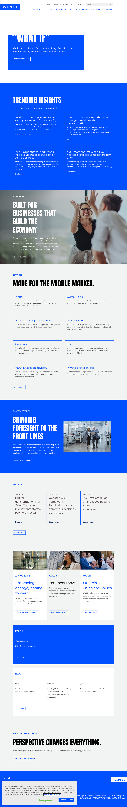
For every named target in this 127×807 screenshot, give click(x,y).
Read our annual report (27, 612)
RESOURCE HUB (88, 9)
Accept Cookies (66, 800)
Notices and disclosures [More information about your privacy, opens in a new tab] (52, 795)
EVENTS (99, 9)
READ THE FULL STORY (22, 461)
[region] (39, 793)
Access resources (21, 59)
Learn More (20, 522)
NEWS (56, 4)
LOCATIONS (64, 4)
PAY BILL (80, 4)
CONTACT (48, 4)
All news (20, 709)
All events (21, 657)
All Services (19, 387)
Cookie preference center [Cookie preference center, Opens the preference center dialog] (45, 800)
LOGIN (73, 4)
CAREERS (108, 9)
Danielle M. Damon (57, 513)
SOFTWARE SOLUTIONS (63, 9)
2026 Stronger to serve (25, 646)
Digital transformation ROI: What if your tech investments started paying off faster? (28, 505)
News (18, 674)
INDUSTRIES (37, 9)
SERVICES (48, 9)
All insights (19, 532)
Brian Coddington (91, 509)
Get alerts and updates (24, 758)
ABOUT (77, 9)
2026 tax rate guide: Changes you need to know (96, 501)
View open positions (58, 612)
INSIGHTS (17, 485)
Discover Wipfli (20, 257)
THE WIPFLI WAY (90, 612)
